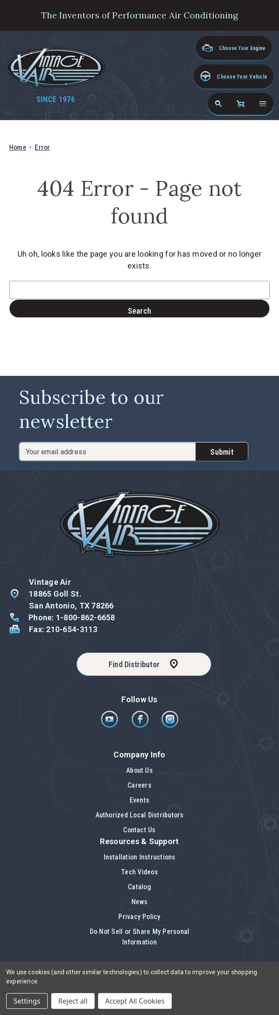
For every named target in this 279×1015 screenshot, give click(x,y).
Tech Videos (139, 872)
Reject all (73, 1001)
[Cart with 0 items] (240, 104)
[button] (234, 76)
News (139, 902)
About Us (139, 770)
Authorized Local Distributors (139, 815)
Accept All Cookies (135, 1001)
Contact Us (139, 830)
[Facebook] (141, 725)
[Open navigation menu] (263, 104)
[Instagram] (170, 725)
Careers (139, 785)
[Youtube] (110, 725)
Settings (27, 1001)
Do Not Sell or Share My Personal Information (140, 936)
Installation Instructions (140, 857)
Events (139, 800)
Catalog (139, 887)
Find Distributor (134, 664)
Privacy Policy (139, 916)
